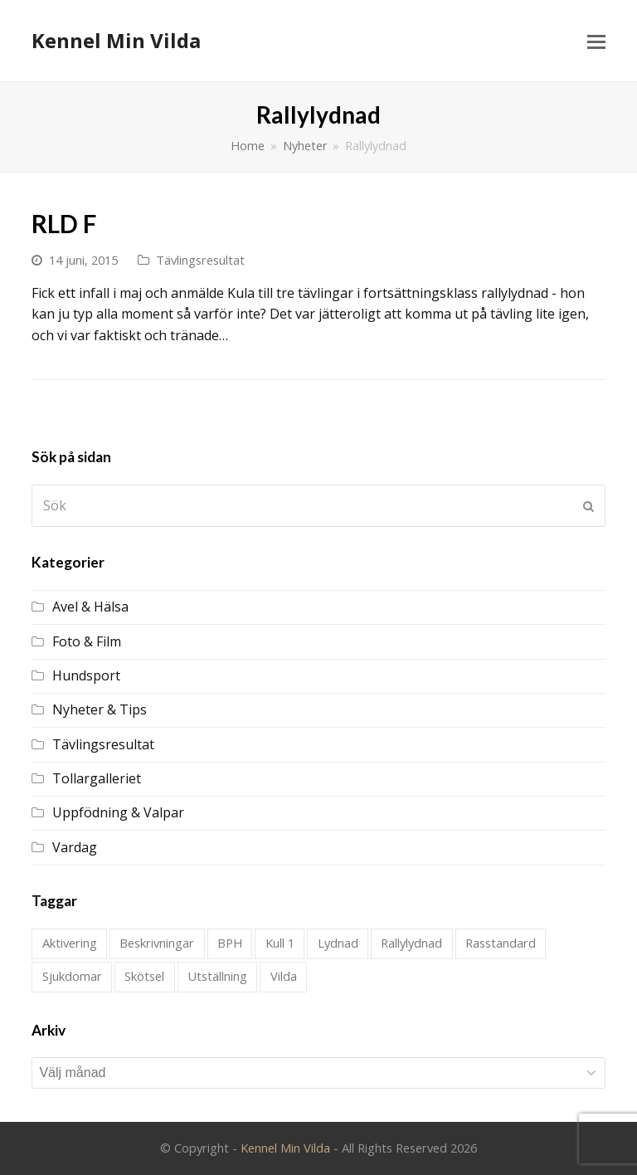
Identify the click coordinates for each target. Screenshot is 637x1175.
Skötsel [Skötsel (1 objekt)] (144, 976)
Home (248, 146)
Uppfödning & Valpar (118, 812)
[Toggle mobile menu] (596, 40)
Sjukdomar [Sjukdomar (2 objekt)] (72, 976)
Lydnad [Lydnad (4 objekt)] (338, 942)
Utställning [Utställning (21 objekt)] (217, 976)
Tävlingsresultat (200, 259)
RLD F (64, 223)
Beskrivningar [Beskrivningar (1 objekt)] (156, 942)
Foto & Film (86, 641)
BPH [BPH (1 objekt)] (229, 942)
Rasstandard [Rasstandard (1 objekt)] (500, 942)
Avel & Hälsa (90, 606)
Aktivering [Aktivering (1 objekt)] (69, 942)
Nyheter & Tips (99, 709)
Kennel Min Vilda (116, 40)
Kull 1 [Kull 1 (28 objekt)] (279, 942)
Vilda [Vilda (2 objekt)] (283, 976)
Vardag (74, 847)
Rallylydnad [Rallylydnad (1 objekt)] (411, 942)
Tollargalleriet (96, 778)
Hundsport (86, 675)
